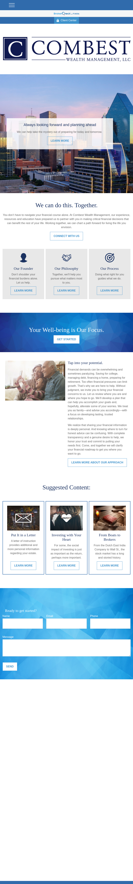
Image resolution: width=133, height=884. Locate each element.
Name (6, 616)
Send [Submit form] (10, 666)
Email (49, 616)
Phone (94, 616)
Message (8, 636)
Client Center (66, 20)
